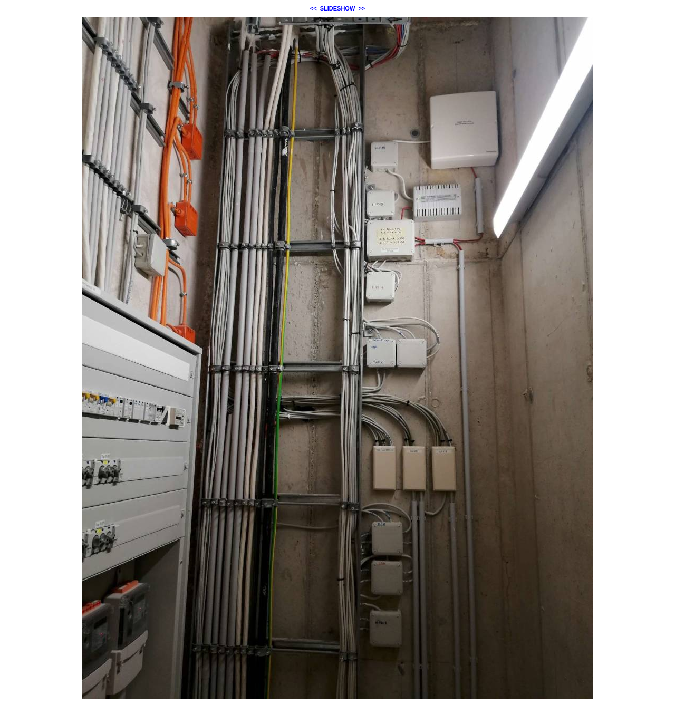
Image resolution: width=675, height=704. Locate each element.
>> (361, 8)
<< (313, 8)
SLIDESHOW (337, 8)
